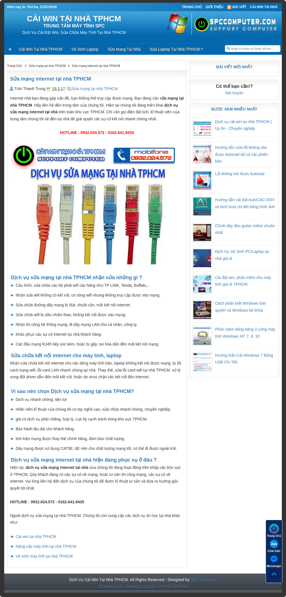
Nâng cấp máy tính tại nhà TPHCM (46, 546)
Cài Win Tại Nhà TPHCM (40, 49)
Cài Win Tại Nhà (264, 7)
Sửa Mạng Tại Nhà (124, 49)
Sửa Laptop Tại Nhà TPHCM (175, 49)
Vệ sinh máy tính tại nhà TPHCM (44, 556)
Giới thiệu (214, 7)
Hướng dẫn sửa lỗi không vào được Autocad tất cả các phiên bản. (241, 154)
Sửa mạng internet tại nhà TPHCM (50, 79)
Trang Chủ (192, 7)
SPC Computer (203, 579)
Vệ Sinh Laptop (85, 49)
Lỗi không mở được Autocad (239, 173)
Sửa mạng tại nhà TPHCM (95, 88)
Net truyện (234, 93)
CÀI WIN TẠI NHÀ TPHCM (74, 18)
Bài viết (236, 7)
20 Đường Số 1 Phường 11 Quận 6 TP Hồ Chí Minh (143, 586)
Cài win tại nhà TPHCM (36, 536)
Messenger (274, 561)
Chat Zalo (274, 546)
